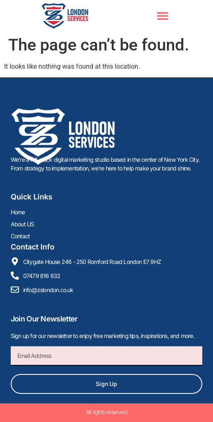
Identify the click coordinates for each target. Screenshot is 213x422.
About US (22, 224)
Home (18, 212)
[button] (162, 16)
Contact (20, 236)
